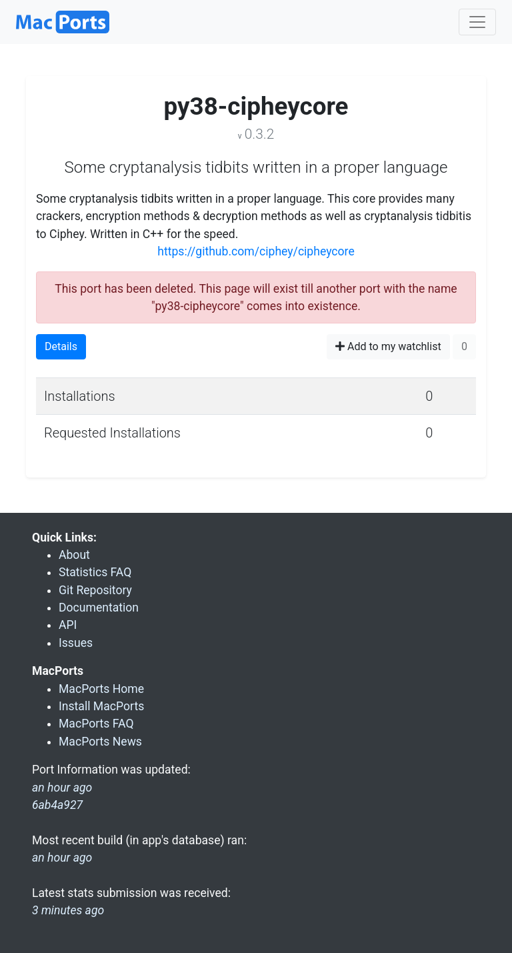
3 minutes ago (68, 910)
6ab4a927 (57, 805)
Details (61, 346)
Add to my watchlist (388, 346)
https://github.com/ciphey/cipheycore (256, 251)
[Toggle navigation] (477, 22)
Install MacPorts (101, 706)
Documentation (99, 607)
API (68, 625)
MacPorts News (100, 741)
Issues (76, 643)
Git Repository (95, 590)
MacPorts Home (101, 689)
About (74, 555)
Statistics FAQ (95, 572)
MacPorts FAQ (96, 723)
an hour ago (62, 857)
